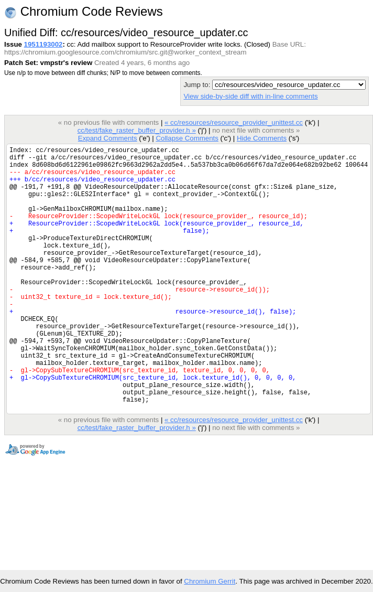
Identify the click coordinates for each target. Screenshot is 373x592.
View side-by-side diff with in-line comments (250, 96)
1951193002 (43, 44)
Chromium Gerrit (209, 581)
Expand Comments (107, 138)
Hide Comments (262, 138)
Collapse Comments (187, 138)
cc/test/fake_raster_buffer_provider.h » (137, 130)
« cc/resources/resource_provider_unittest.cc (233, 122)
